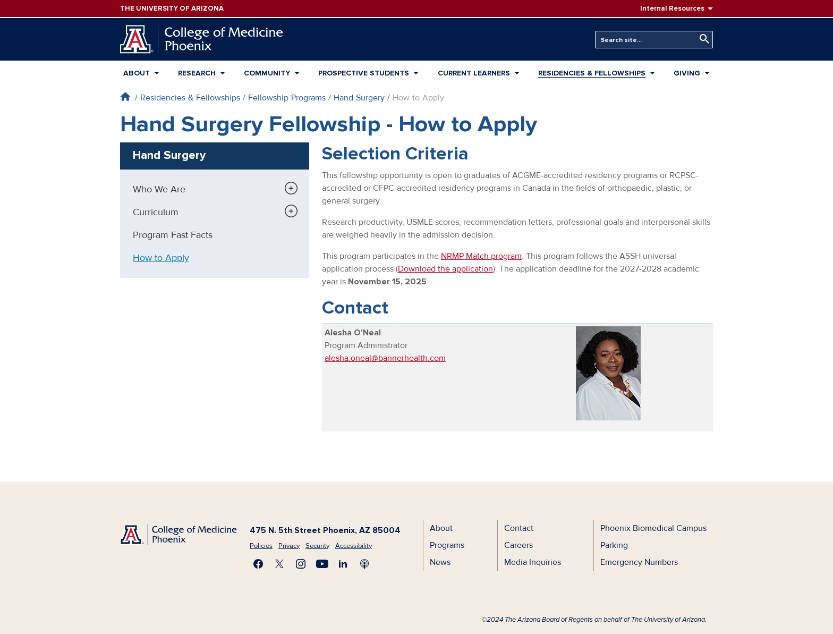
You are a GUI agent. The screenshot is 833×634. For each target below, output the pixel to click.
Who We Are (159, 189)
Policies (261, 546)
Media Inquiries (532, 562)
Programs (447, 545)
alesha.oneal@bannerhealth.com (385, 358)
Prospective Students (363, 73)
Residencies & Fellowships (591, 73)
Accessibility (353, 546)
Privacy (289, 546)
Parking (614, 545)
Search (701, 39)
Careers (518, 545)
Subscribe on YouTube (321, 563)
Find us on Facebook (258, 563)
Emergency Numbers (639, 562)
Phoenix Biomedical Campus (653, 528)
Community (267, 73)
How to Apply (161, 258)
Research (197, 73)
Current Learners (474, 73)
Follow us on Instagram (300, 563)
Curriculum (155, 212)
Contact (518, 528)
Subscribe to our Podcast (364, 563)
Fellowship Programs (287, 97)
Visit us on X (279, 563)
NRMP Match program (481, 256)
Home (125, 96)
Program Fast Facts (172, 235)
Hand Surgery (359, 97)
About (136, 73)
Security (317, 546)
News (440, 562)
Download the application (445, 269)
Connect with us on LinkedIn (343, 563)
